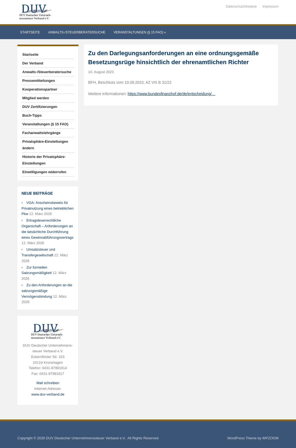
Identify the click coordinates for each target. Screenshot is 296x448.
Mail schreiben (47, 383)
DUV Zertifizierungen (39, 107)
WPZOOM (270, 438)
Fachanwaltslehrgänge (41, 133)
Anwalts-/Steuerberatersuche (76, 32)
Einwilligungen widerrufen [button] (44, 172)
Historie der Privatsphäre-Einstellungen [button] (44, 160)
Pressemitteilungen (38, 81)
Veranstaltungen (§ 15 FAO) (139, 32)
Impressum (271, 6)
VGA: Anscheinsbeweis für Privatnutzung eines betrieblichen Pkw (47, 208)
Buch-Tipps (32, 115)
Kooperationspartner (39, 89)
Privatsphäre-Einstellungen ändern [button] (45, 144)
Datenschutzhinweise (241, 6)
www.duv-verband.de (47, 394)
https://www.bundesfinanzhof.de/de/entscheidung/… (171, 94)
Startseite (30, 32)
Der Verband (32, 63)
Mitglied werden (35, 98)
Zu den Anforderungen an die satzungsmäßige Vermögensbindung (46, 290)
